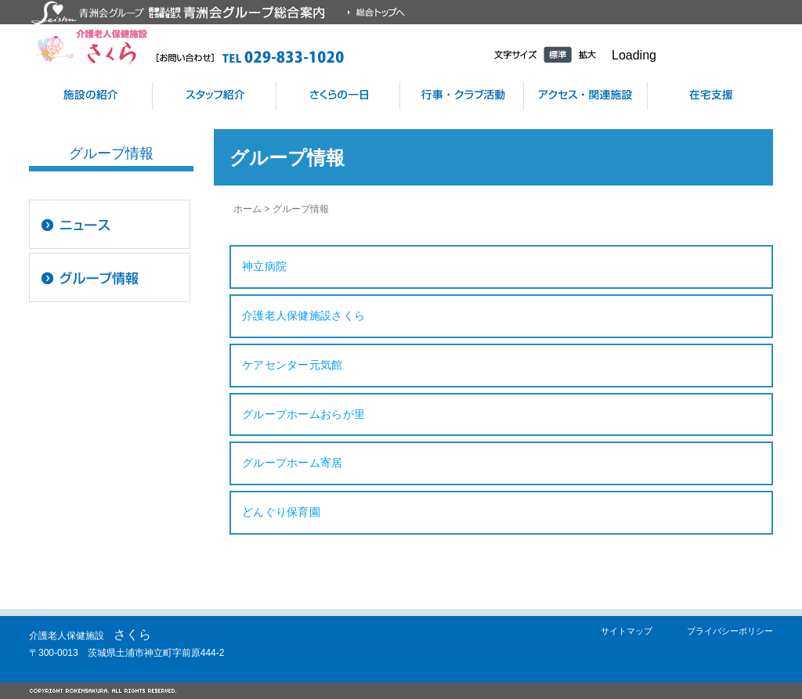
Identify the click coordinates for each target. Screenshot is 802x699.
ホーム (247, 209)
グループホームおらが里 (303, 414)
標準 (558, 54)
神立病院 (264, 266)
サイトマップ (626, 631)
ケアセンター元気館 (292, 365)
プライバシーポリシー (730, 631)
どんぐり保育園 (281, 512)
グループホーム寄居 (292, 462)
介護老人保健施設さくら (303, 315)
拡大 (587, 54)
